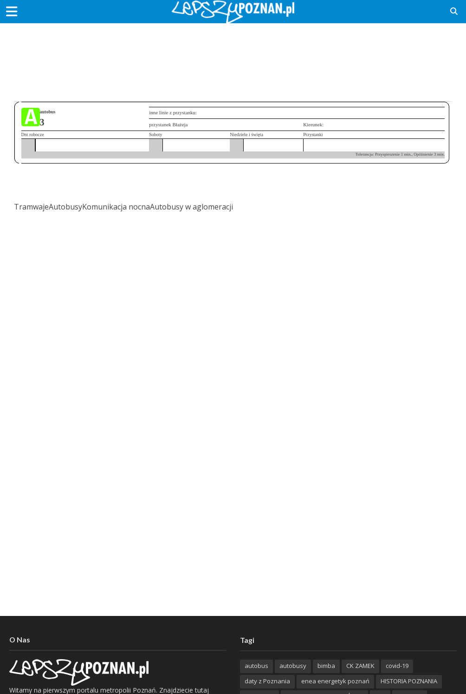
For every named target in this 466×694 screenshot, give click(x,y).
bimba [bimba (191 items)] (326, 665)
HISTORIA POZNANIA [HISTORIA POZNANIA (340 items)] (409, 681)
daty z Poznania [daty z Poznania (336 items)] (267, 681)
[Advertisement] (233, 53)
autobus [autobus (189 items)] (256, 665)
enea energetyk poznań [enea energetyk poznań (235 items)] (335, 681)
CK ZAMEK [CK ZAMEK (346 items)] (360, 665)
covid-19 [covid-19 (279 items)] (397, 665)
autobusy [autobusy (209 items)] (292, 665)
